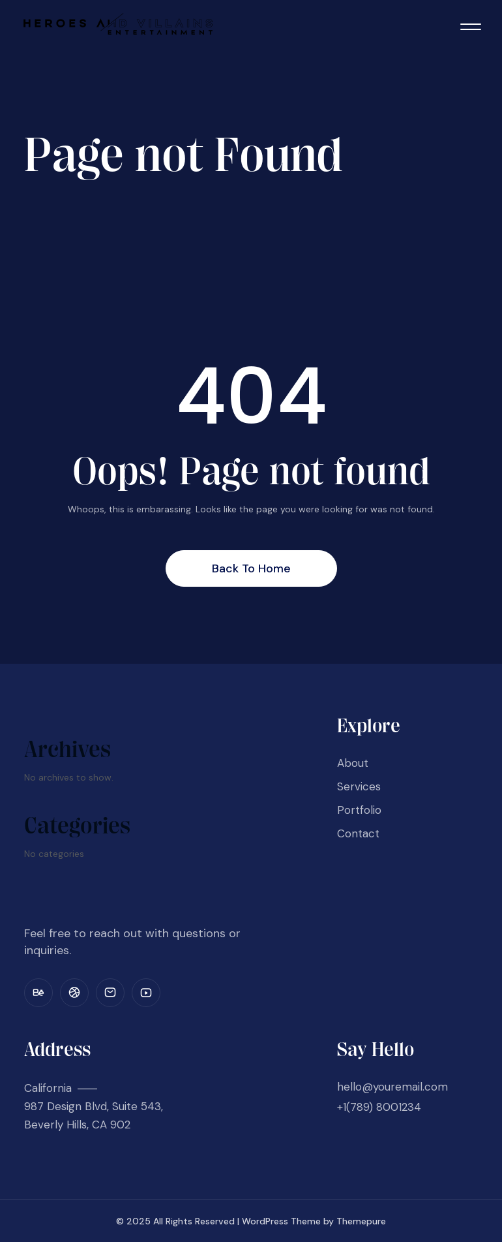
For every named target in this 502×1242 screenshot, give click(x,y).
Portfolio (359, 810)
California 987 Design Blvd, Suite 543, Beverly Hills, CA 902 (93, 1106)
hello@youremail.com (392, 1086)
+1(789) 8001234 (379, 1107)
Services (359, 786)
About (352, 763)
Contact (358, 833)
